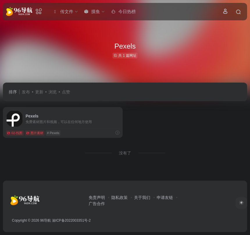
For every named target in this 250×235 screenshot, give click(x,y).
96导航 (45, 220)
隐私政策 (119, 197)
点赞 (66, 92)
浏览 (53, 92)
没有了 (125, 153)
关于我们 (142, 197)
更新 (39, 92)
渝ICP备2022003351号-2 (71, 220)
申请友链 (165, 197)
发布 (26, 92)
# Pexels (53, 133)
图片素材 (34, 133)
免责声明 (97, 197)
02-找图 (14, 133)
